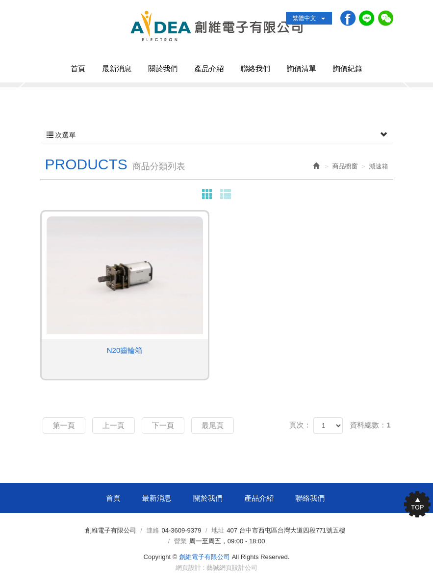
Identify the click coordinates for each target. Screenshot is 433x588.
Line (365, 17)
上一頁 (113, 425)
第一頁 (64, 425)
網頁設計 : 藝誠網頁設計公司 (216, 567)
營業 (180, 541)
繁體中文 (309, 18)
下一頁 (163, 425)
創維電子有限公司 (216, 26)
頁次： (300, 425)
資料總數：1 (370, 425)
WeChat (385, 17)
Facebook (347, 17)
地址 (217, 530)
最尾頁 (213, 425)
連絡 (153, 530)
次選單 (217, 135)
